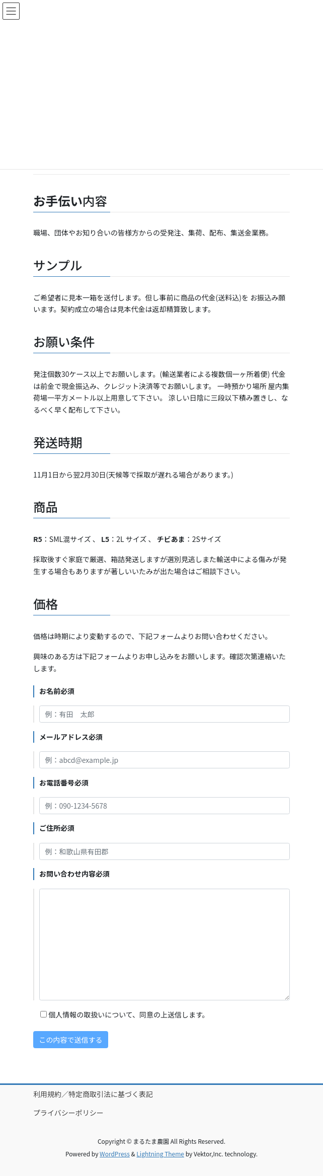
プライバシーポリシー (68, 1113)
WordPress (115, 1153)
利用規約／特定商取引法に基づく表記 (93, 1094)
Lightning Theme (160, 1153)
